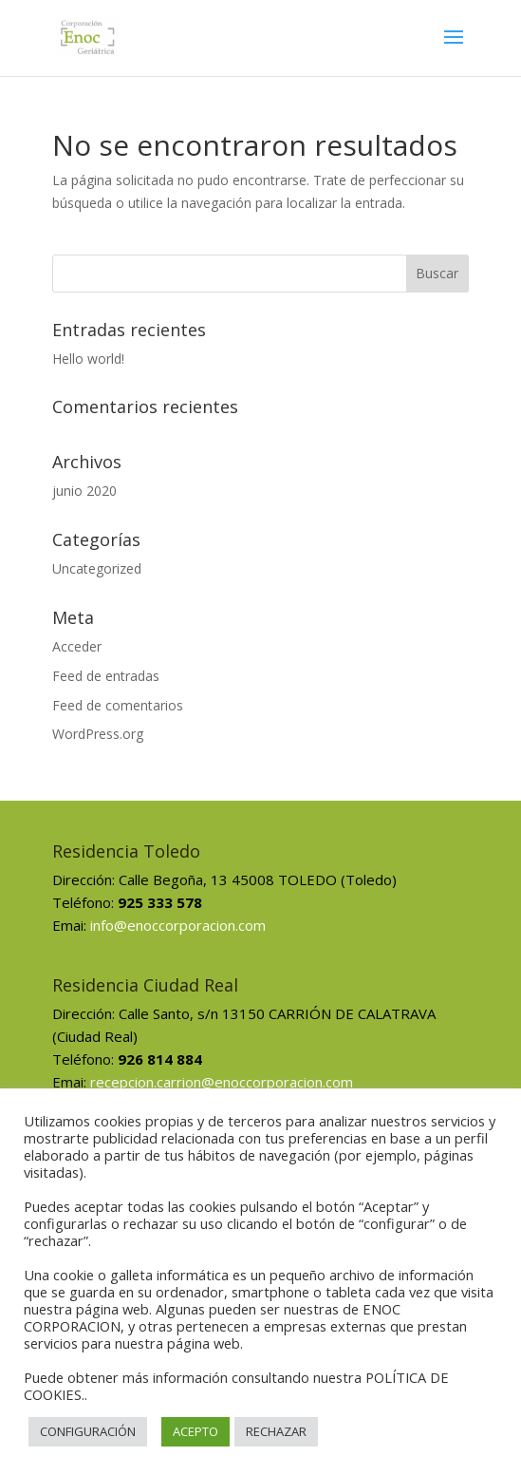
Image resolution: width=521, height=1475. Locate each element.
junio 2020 (84, 491)
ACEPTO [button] (195, 1431)
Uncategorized (96, 568)
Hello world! (88, 359)
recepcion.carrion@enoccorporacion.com (221, 1081)
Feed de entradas (105, 676)
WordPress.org (97, 734)
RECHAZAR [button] (276, 1431)
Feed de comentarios (117, 705)
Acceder (77, 646)
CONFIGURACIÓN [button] (88, 1431)
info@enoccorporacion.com (178, 925)
